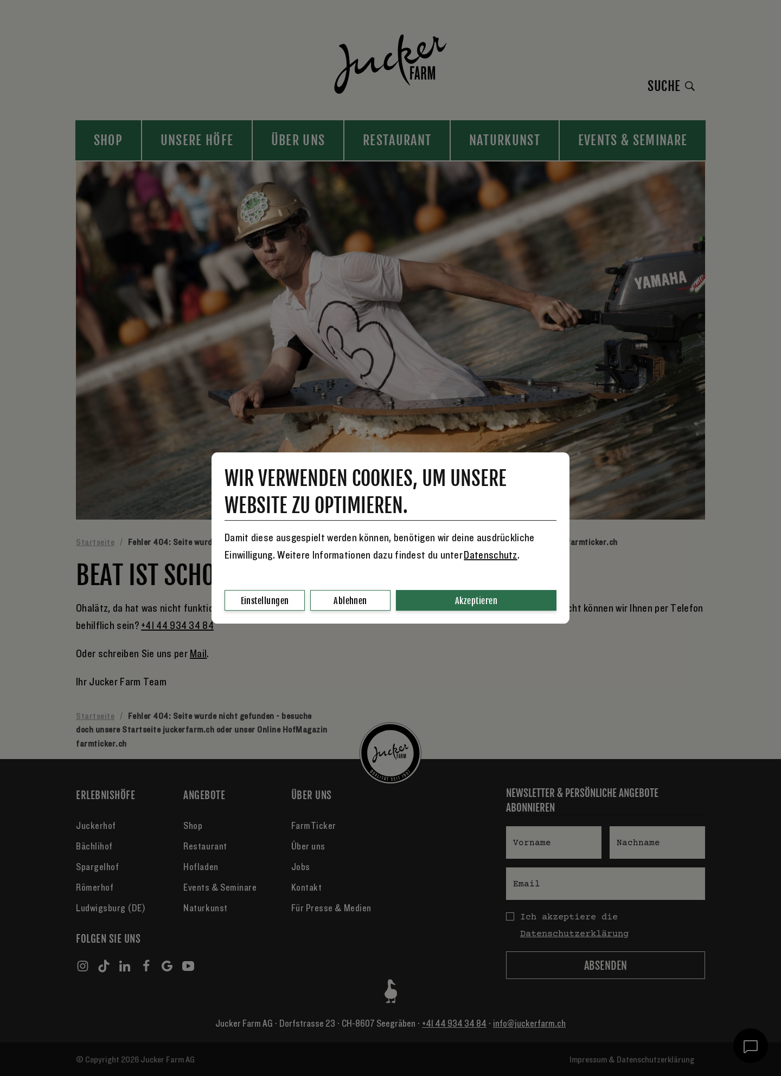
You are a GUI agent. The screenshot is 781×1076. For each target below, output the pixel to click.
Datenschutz (490, 555)
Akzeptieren (476, 600)
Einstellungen (265, 600)
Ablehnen (350, 600)
